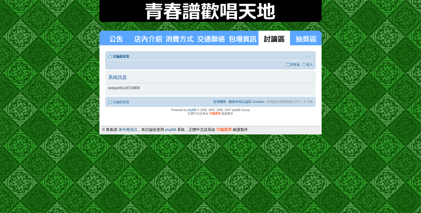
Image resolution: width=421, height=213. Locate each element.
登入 (309, 64)
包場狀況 (242, 38)
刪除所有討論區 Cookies (246, 101)
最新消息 (115, 38)
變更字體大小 (308, 55)
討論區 (274, 38)
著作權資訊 (127, 129)
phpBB (192, 110)
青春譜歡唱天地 (210, 11)
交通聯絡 (211, 38)
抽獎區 (306, 38)
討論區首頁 (121, 56)
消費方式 (148, 38)
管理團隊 (219, 101)
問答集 (295, 64)
